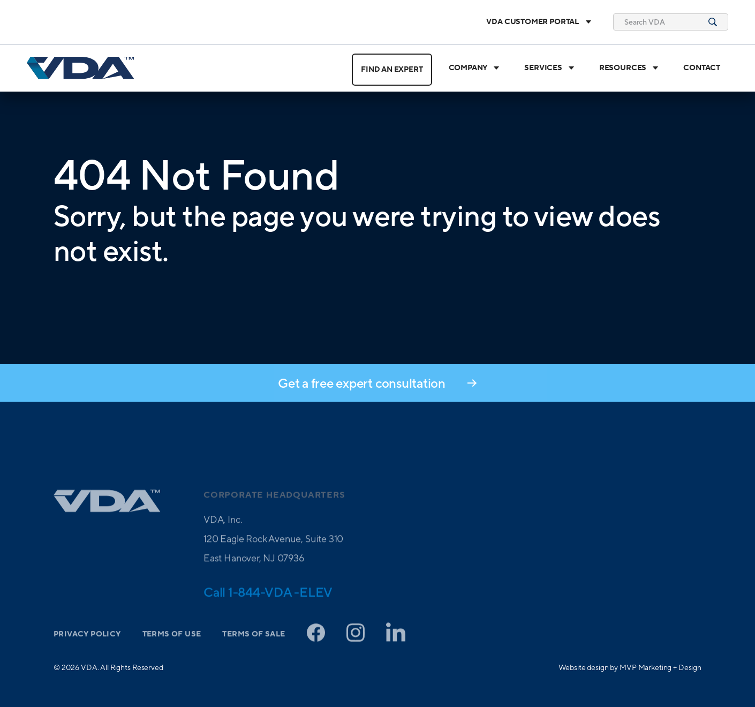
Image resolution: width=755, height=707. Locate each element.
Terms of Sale (253, 647)
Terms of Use (171, 647)
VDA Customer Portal (539, 22)
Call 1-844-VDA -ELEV (268, 605)
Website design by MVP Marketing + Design (629, 667)
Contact (701, 68)
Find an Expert (391, 69)
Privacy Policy (87, 647)
